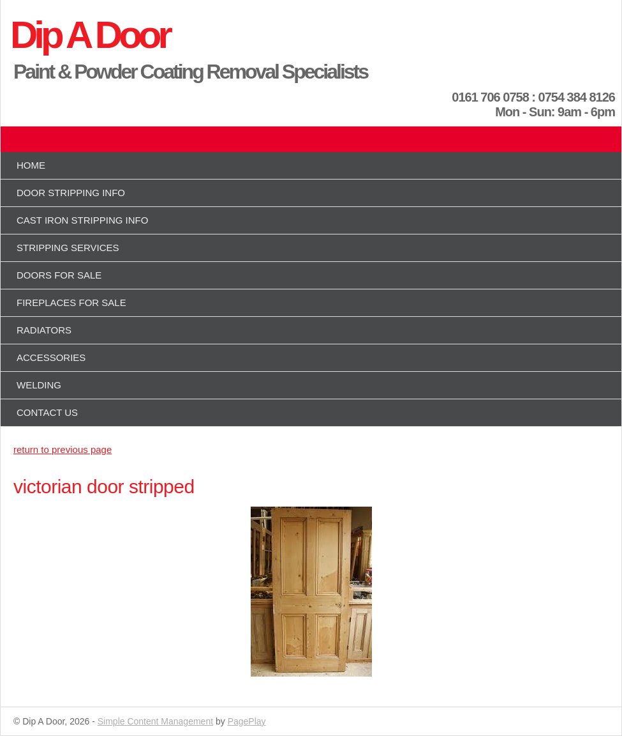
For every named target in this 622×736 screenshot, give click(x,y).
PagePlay (247, 721)
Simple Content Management (155, 721)
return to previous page (62, 449)
